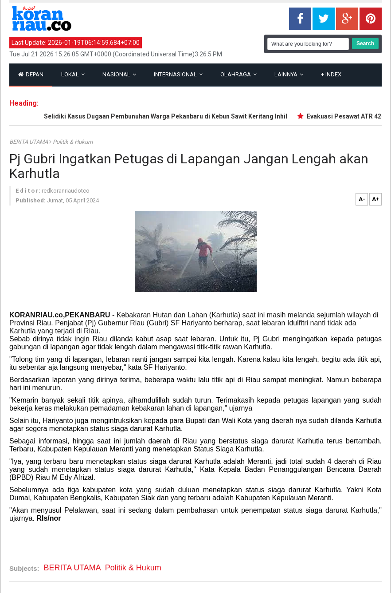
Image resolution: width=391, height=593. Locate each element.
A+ (375, 199)
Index (331, 74)
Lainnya (288, 74)
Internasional (178, 74)
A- (362, 199)
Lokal (73, 74)
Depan (30, 74)
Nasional (119, 74)
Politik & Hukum (73, 141)
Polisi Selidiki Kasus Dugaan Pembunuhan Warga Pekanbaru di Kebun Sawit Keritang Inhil (158, 116)
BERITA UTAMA (29, 141)
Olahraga (238, 74)
